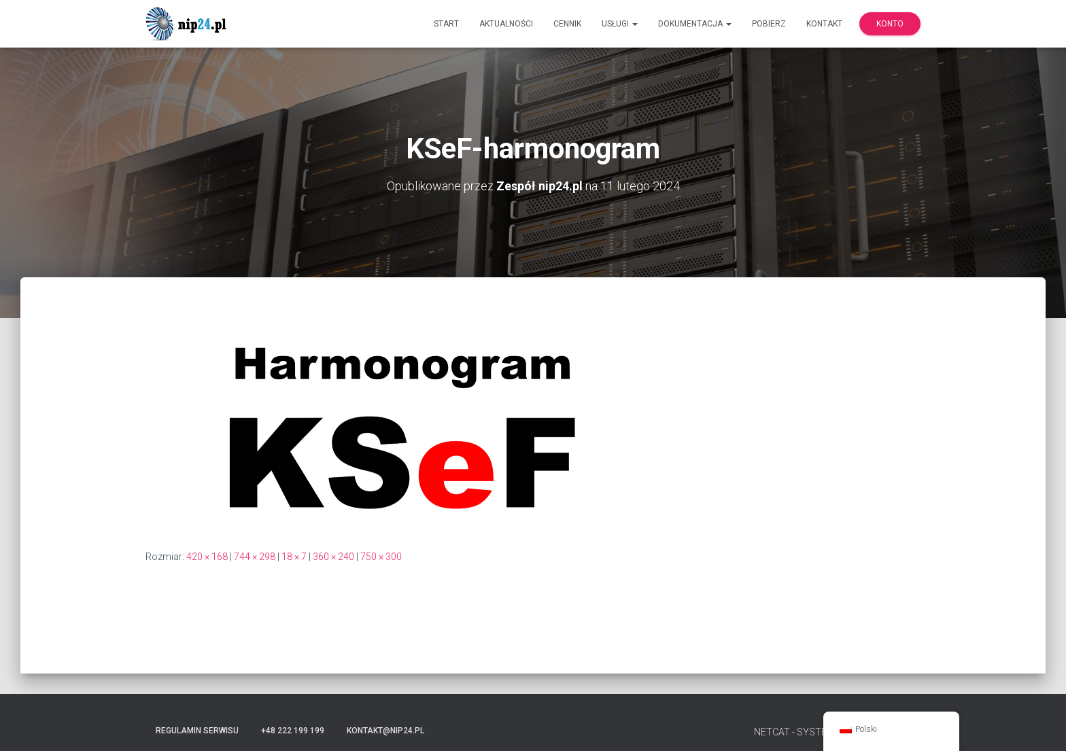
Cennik (567, 24)
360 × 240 (333, 556)
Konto (890, 24)
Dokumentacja (695, 24)
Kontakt (824, 24)
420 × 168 (207, 556)
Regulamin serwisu (197, 730)
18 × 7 (294, 556)
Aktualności (506, 24)
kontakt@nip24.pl (385, 730)
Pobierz (769, 24)
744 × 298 (254, 556)
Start (446, 24)
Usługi (620, 24)
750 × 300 (381, 556)
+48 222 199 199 (292, 730)
